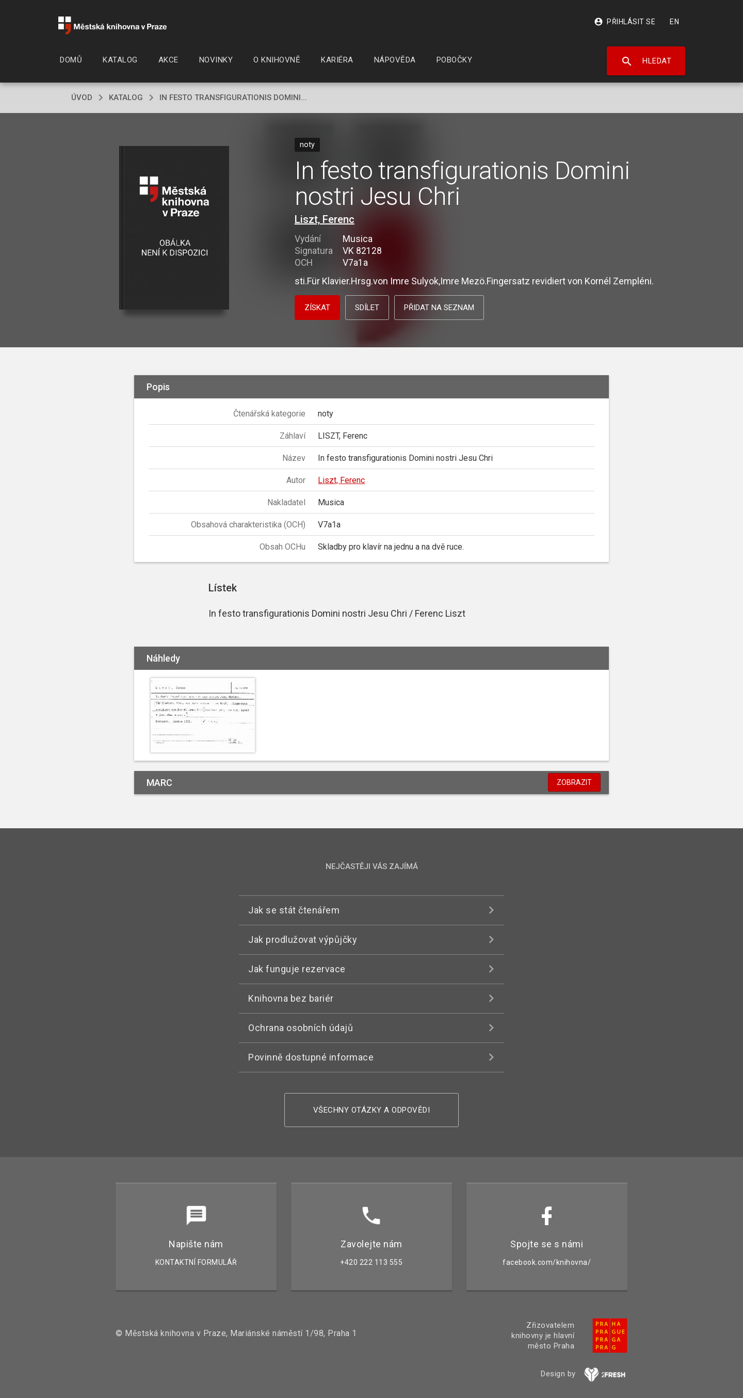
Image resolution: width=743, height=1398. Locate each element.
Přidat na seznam (439, 307)
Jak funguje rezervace (297, 968)
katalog (126, 97)
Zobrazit (574, 782)
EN (674, 22)
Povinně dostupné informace (311, 1057)
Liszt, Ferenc (324, 219)
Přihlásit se (624, 21)
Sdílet (367, 307)
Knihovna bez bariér (291, 998)
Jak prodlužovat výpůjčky (302, 939)
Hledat (646, 61)
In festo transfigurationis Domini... (233, 97)
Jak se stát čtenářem (294, 910)
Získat (317, 307)
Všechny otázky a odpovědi (371, 1110)
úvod (81, 97)
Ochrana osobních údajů (300, 1027)
